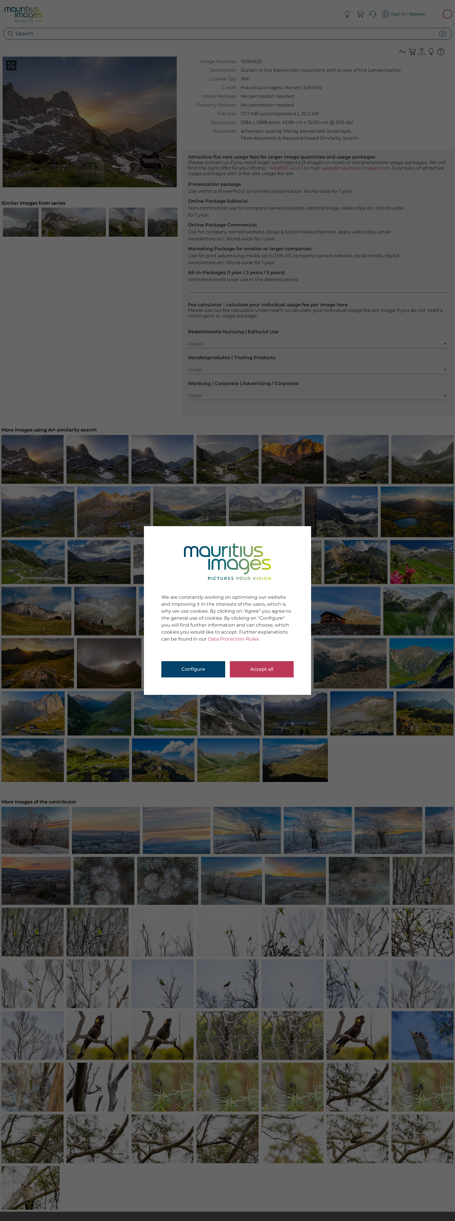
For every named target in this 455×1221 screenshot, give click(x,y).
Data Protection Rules (233, 639)
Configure (193, 669)
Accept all (261, 669)
